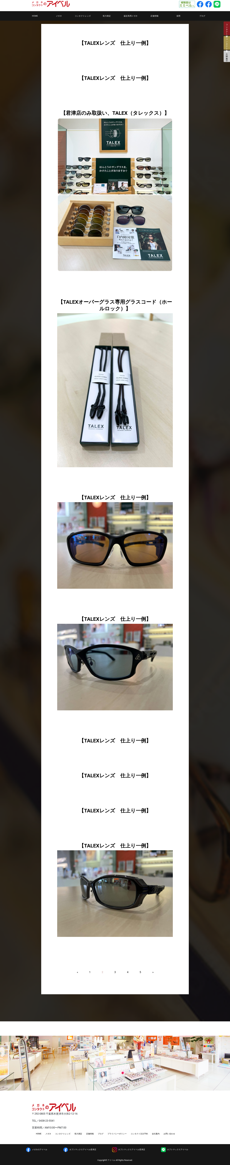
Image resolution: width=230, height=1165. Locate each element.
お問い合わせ (227, 56)
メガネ (59, 16)
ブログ (202, 16)
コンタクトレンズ (83, 16)
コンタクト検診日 (227, 28)
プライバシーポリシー (117, 1134)
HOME (35, 16)
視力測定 (107, 16)
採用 (178, 16)
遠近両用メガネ (131, 16)
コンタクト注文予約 (139, 1134)
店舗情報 (154, 16)
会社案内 (156, 1134)
